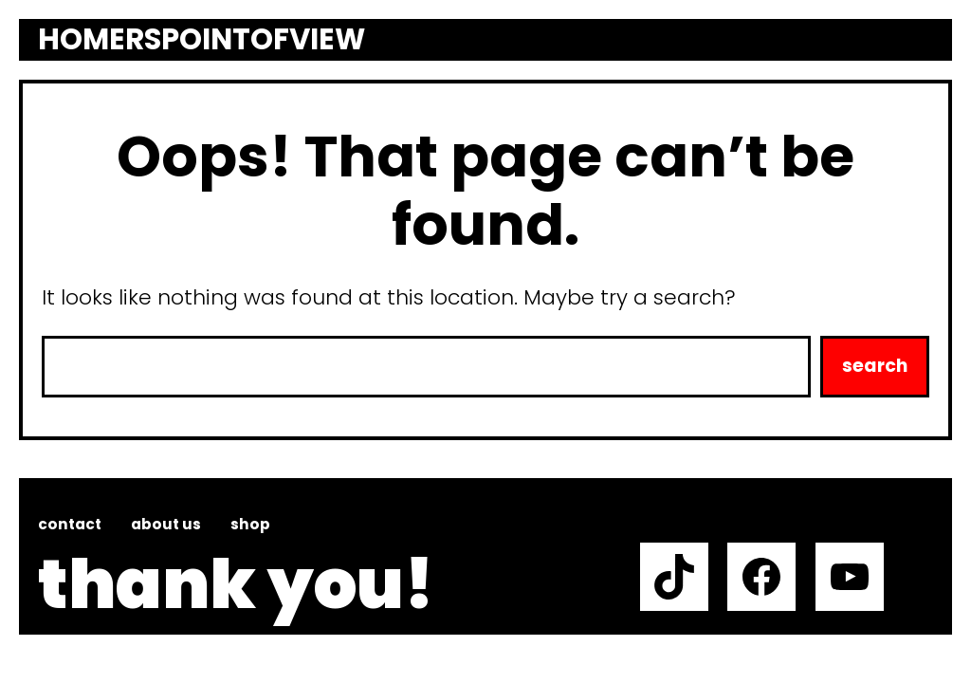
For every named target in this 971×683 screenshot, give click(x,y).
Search (874, 365)
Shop (250, 524)
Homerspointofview (201, 40)
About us (166, 524)
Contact (69, 524)
